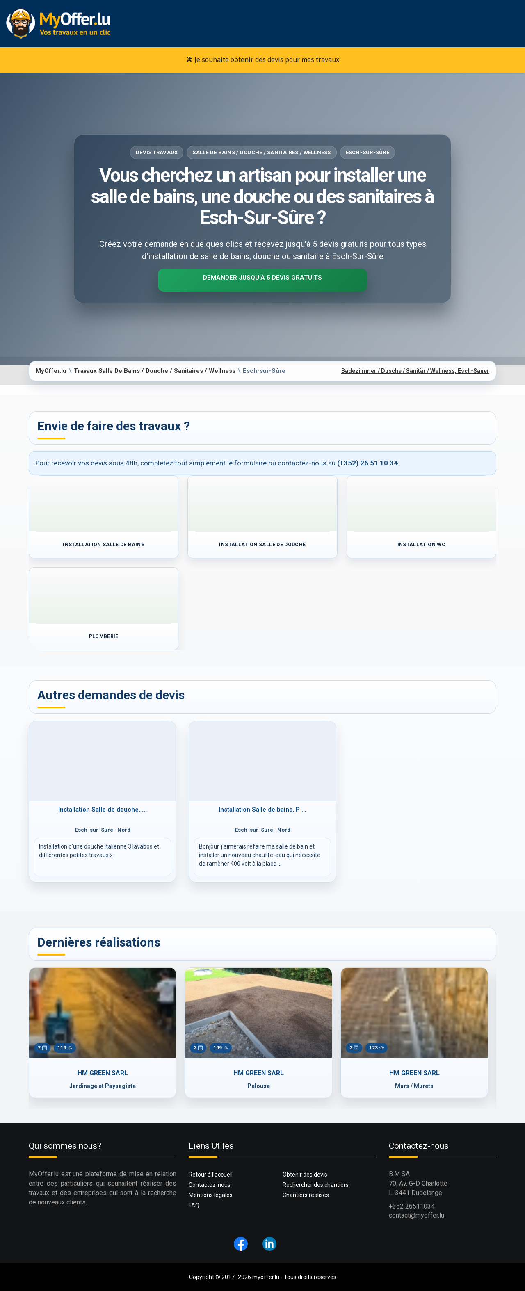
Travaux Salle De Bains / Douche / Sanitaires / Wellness (154, 370)
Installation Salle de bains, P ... (262, 809)
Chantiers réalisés (306, 1195)
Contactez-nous (210, 1185)
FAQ (194, 1205)
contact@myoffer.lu (416, 1215)
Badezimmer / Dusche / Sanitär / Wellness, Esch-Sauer (415, 370)
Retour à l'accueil (211, 1174)
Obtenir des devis (305, 1174)
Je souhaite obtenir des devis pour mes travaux (262, 59)
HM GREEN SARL (103, 1073)
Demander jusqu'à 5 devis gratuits (262, 277)
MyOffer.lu (51, 370)
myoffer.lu (265, 1277)
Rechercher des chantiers (316, 1185)
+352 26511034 (412, 1206)
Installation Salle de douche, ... (102, 809)
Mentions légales (211, 1195)
